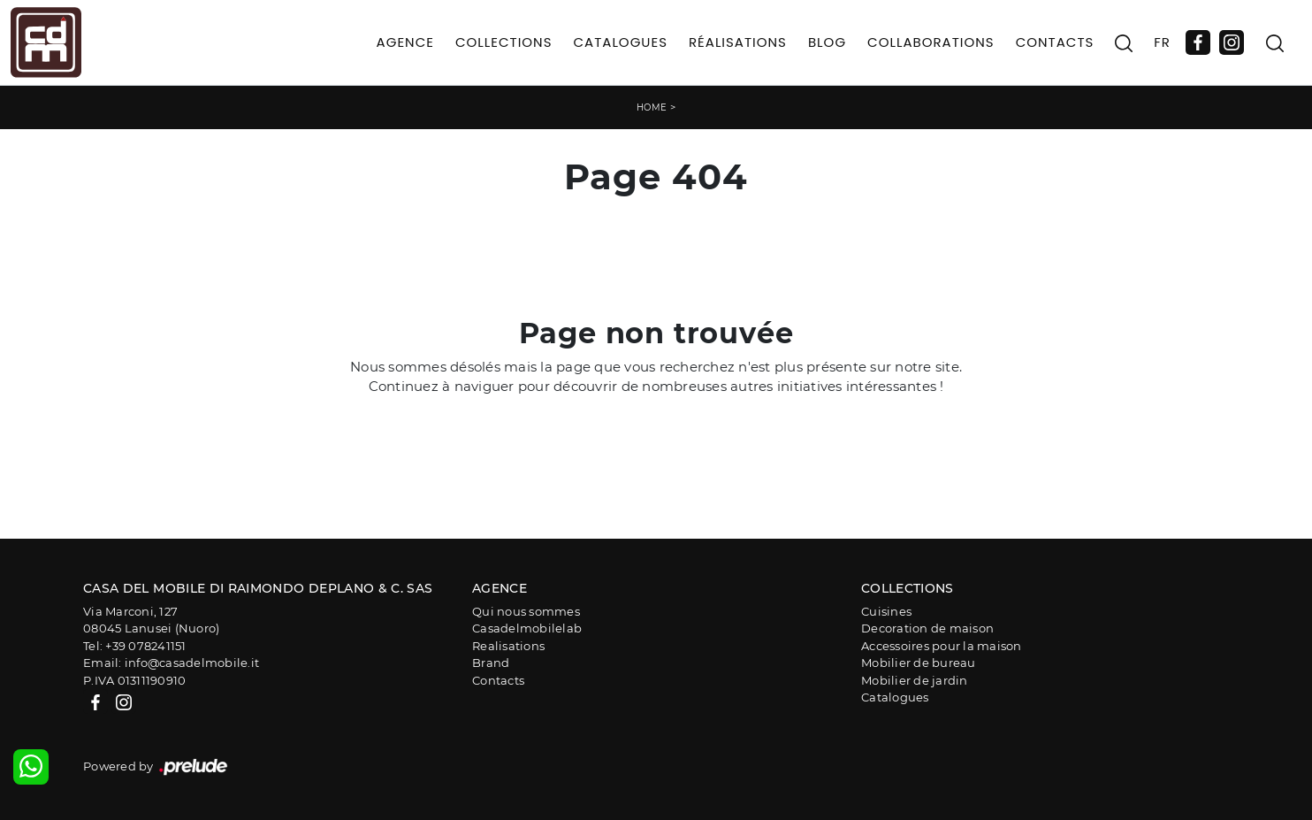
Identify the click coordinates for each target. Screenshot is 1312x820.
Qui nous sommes (526, 611)
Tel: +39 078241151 (135, 646)
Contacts (1055, 42)
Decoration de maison (927, 628)
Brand (490, 662)
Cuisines (886, 611)
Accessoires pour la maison (941, 646)
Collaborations (931, 42)
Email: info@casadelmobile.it (171, 662)
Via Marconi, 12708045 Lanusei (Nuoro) (151, 620)
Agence (405, 42)
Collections (504, 42)
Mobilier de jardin (914, 680)
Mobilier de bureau (918, 662)
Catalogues (620, 42)
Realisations (508, 646)
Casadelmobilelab (527, 628)
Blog (827, 42)
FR (1162, 42)
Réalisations (738, 42)
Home (652, 107)
